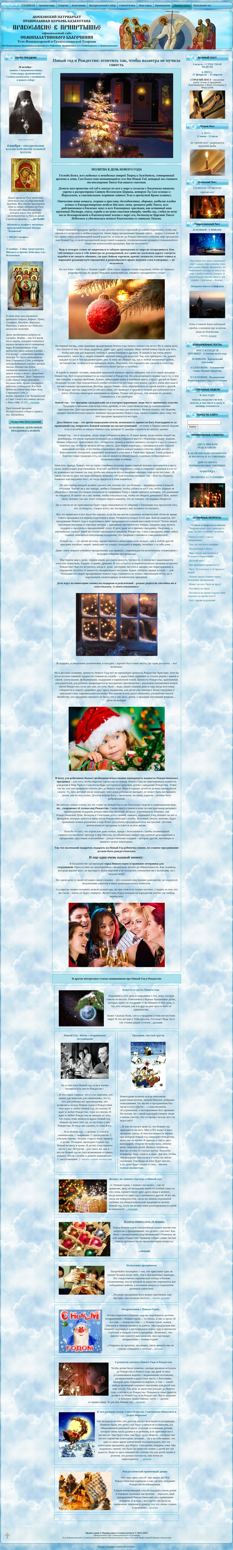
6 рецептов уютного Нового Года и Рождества (143, 1362)
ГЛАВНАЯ (28, 5)
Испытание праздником (141, 1265)
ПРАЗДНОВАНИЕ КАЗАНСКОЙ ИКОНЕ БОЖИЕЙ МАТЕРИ (25, 149)
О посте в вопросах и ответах (208, 525)
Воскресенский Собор (102, 5)
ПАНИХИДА (207, 471)
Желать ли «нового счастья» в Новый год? (135, 1179)
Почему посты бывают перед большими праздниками (204, 578)
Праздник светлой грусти (148, 1035)
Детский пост (196, 560)
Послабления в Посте (200, 548)
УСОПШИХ (216, 477)
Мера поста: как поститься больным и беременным (203, 555)
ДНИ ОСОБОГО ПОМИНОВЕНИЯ (203, 464)
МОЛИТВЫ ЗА (200, 477)
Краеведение (162, 5)
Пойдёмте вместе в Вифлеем (207, 286)
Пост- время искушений (202, 600)
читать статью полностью (96, 1159)
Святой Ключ (127, 5)
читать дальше (160, 1298)
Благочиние (79, 5)
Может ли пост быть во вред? (205, 584)
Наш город (145, 5)
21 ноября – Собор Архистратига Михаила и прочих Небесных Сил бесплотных (25, 252)
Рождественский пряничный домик (145, 1471)
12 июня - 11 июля (207, 136)
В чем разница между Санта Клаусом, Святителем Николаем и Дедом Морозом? (136, 1413)
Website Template (105, 1546)
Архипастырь (47, 5)
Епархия (63, 5)
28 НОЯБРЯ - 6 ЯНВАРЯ (207, 229)
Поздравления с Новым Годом (140, 1309)
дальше (158, 1348)
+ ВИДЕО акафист (18, 237)
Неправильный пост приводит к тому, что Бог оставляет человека (206, 530)
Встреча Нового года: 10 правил (144, 1221)
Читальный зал (202, 5)
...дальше (33, 402)
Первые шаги (182, 5)
